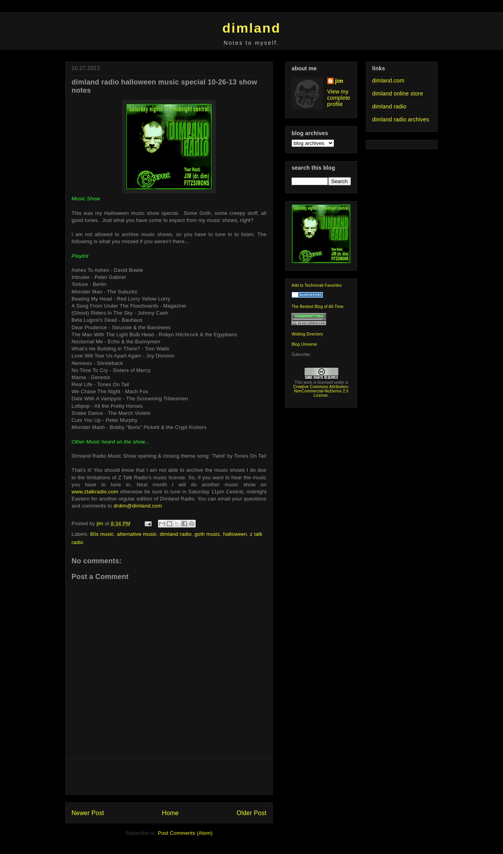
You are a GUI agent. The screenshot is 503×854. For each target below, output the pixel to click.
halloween (235, 534)
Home (170, 813)
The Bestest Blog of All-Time (317, 306)
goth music (207, 534)
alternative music (137, 534)
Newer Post (88, 813)
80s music (102, 534)
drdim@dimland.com (138, 506)
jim (339, 81)
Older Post (251, 813)
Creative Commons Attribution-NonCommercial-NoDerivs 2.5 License (321, 391)
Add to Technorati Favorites (317, 285)
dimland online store (397, 93)
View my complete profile (339, 97)
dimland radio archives (400, 119)
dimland (251, 27)
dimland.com (388, 80)
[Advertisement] (169, 776)
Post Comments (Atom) (185, 833)
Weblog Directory (307, 334)
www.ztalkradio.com (95, 492)
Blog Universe (304, 344)
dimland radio (175, 534)
